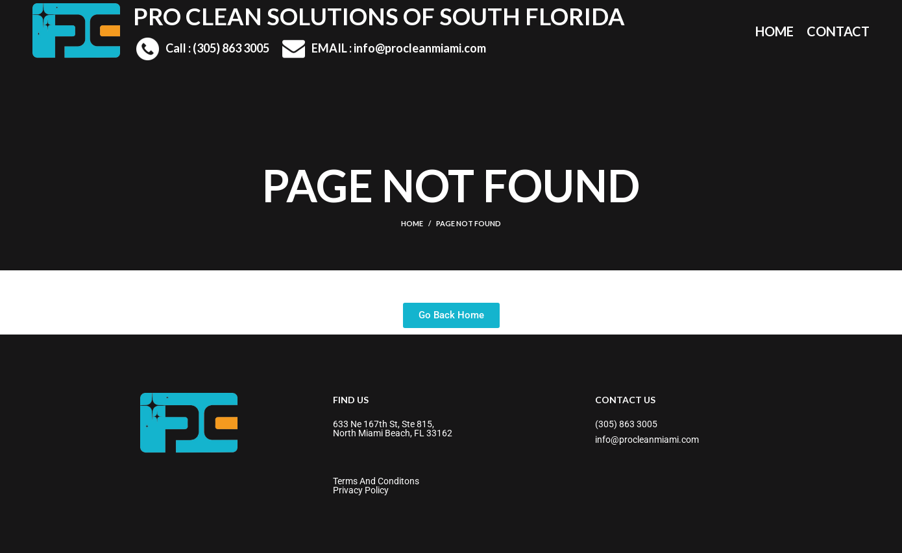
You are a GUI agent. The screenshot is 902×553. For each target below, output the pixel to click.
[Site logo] (76, 29)
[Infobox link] (202, 49)
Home (412, 223)
